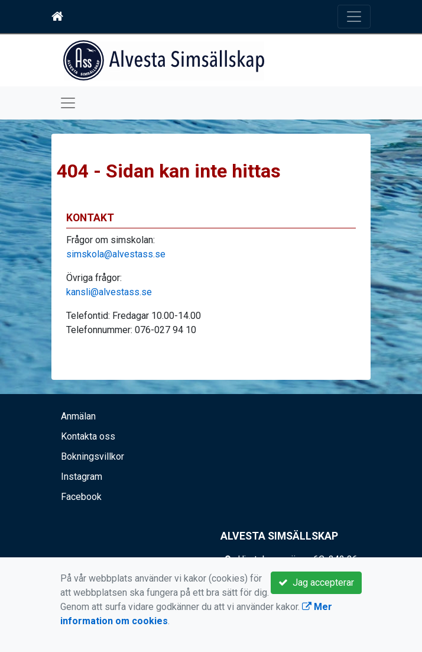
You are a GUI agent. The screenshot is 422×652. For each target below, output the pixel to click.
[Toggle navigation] (354, 16)
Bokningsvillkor (92, 456)
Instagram (81, 476)
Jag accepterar (316, 582)
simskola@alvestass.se (115, 254)
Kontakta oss (88, 436)
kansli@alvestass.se (109, 292)
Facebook (81, 496)
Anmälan (78, 416)
